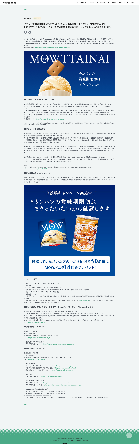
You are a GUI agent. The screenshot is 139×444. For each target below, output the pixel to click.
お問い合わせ (86, 440)
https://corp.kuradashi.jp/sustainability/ (55, 383)
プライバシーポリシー (57, 440)
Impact (92, 2)
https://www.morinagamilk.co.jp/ (39, 337)
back (25, 9)
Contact (130, 2)
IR (108, 2)
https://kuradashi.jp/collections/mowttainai (49, 119)
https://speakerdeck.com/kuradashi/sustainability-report (63, 385)
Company (101, 2)
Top (76, 2)
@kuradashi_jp (84, 300)
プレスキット (66, 440)
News (114, 2)
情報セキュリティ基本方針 (76, 440)
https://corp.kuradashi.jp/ (36, 359)
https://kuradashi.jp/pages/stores (50, 376)
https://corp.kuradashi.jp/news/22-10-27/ (35, 169)
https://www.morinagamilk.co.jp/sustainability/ (58, 344)
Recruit (122, 2)
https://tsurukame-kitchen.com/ (62, 370)
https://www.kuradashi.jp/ (37, 322)
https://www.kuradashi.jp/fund (65, 368)
